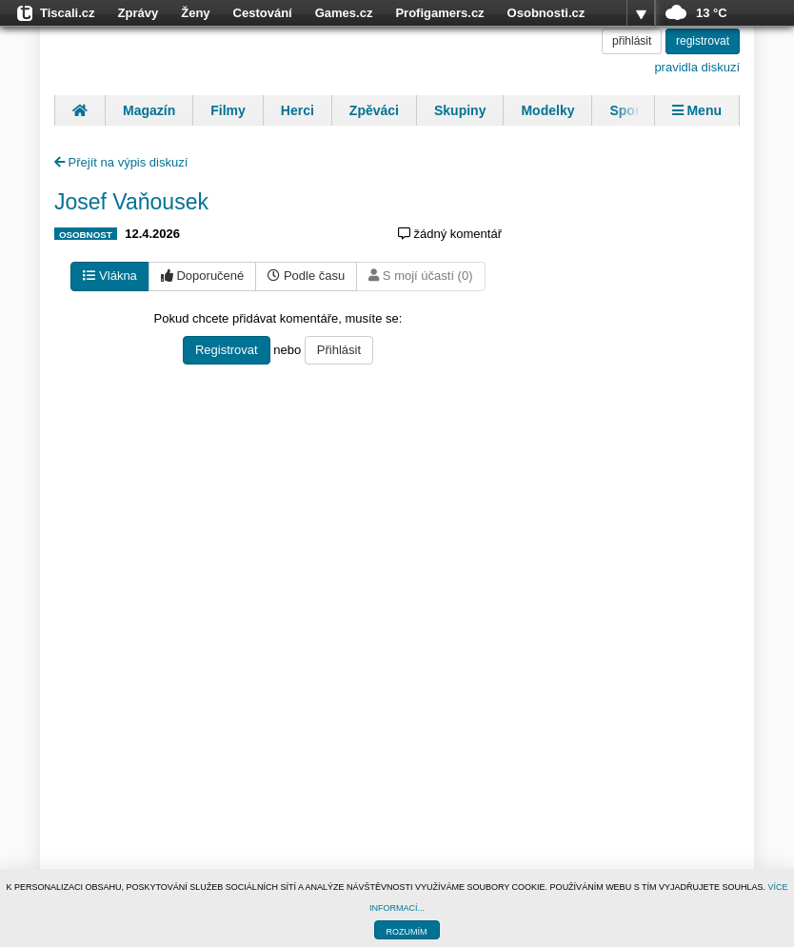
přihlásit (631, 41)
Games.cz (344, 13)
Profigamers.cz (439, 13)
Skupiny (460, 110)
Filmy (228, 110)
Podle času (306, 275)
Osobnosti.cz (546, 13)
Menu (697, 110)
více (640, 13)
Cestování (262, 13)
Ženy (195, 13)
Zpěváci (374, 110)
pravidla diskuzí (697, 67)
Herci (297, 110)
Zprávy (138, 13)
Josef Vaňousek (131, 201)
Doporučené (202, 275)
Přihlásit (339, 350)
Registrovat (226, 350)
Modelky (547, 110)
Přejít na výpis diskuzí (121, 162)
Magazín (149, 110)
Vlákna (109, 275)
